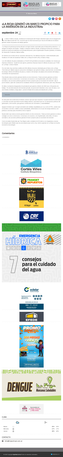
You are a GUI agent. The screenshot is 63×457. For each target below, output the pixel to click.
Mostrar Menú (31, 13)
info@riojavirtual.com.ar (13, 441)
